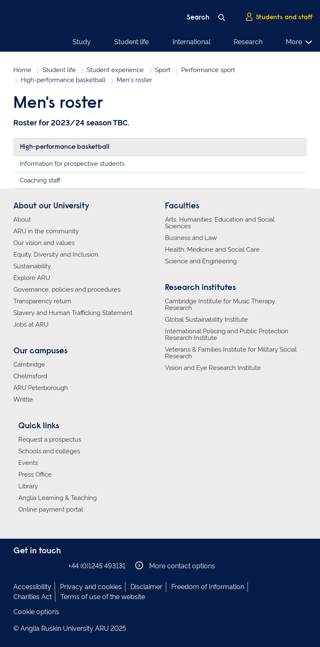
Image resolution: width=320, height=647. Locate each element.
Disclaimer (146, 587)
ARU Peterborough (40, 388)
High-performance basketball (63, 80)
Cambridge (29, 364)
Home (22, 70)
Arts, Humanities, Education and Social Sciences (220, 223)
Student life (131, 42)
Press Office (35, 474)
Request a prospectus (49, 439)
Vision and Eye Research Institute (213, 368)
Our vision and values (44, 243)
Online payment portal (50, 509)
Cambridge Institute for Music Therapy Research (220, 304)
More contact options (175, 565)
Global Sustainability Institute (206, 319)
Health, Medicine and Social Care (212, 249)
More (299, 42)
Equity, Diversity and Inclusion (55, 254)
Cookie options (36, 612)
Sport (162, 70)
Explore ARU (31, 278)
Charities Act (32, 597)
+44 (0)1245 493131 (96, 566)
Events (28, 463)
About (22, 219)
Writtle (23, 399)
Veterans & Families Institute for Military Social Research (231, 353)
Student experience (115, 70)
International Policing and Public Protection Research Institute (226, 334)
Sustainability (32, 266)
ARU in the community (46, 231)
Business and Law (191, 238)
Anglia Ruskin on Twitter (43, 565)
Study (81, 42)
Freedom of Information (207, 587)
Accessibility (32, 587)
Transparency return (42, 301)
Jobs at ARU (30, 324)
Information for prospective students (72, 163)
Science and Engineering (201, 261)
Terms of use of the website (102, 597)
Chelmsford (30, 376)
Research (248, 42)
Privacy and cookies (91, 587)
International (191, 42)
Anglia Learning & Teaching (57, 498)
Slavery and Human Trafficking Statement (72, 313)
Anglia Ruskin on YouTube (56, 565)
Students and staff (278, 17)
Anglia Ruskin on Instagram (31, 565)
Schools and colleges (49, 451)
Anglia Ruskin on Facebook (18, 565)
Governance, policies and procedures (66, 289)
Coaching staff (40, 180)
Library (28, 486)
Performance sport (208, 70)
